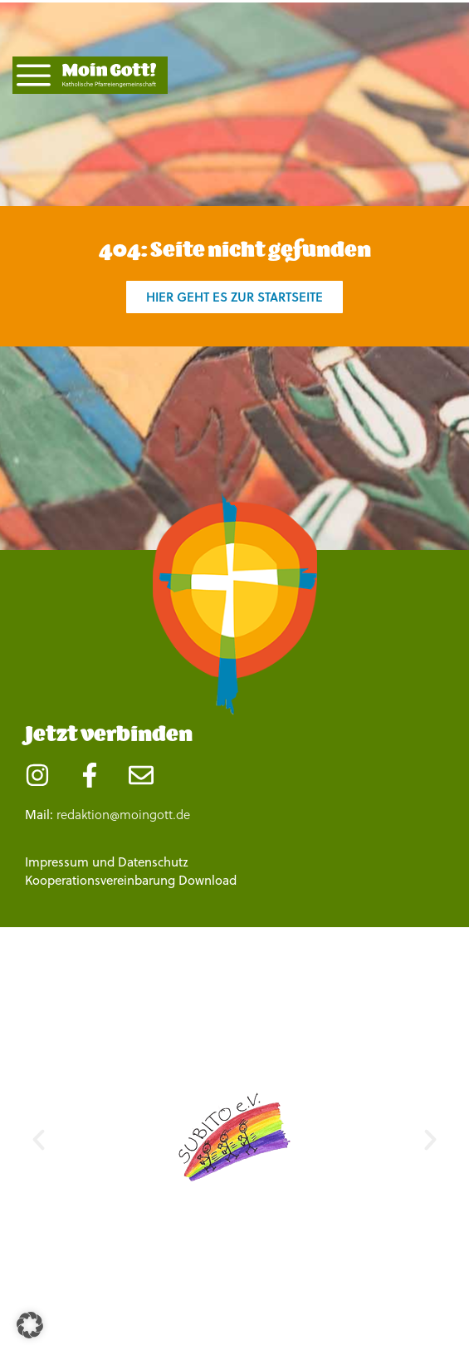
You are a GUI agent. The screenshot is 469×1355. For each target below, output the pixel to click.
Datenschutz (153, 862)
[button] (38, 1140)
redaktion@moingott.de (123, 814)
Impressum (57, 862)
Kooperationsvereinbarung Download (131, 880)
